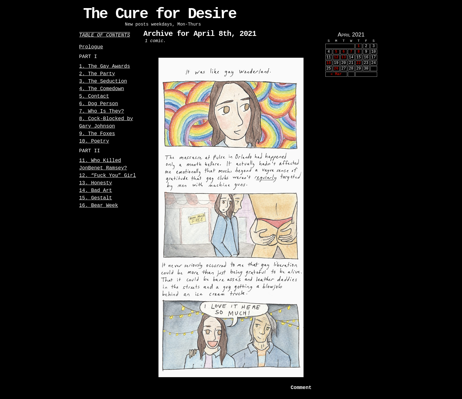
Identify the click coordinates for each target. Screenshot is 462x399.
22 (358, 63)
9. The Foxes (97, 134)
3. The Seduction (103, 81)
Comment (301, 388)
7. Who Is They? (101, 111)
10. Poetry (94, 141)
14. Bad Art (95, 190)
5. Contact (94, 96)
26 (336, 68)
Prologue (91, 47)
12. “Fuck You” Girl (107, 175)
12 (336, 57)
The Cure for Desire (159, 14)
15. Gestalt (95, 198)
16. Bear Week (98, 205)
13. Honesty (95, 183)
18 (328, 63)
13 (343, 57)
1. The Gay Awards (104, 66)
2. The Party (97, 74)
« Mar (336, 74)
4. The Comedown (101, 89)
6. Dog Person (98, 104)
